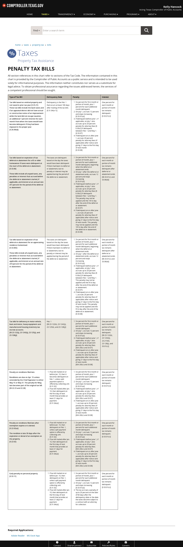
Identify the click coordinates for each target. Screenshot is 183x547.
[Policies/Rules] (108, 544)
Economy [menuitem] (88, 14)
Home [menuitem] (30, 14)
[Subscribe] (91, 544)
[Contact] (57, 544)
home (18, 44)
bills (49, 44)
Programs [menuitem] (132, 14)
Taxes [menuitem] (44, 14)
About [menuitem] (151, 14)
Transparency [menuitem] (65, 14)
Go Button (146, 30)
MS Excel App (33, 535)
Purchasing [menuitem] (110, 14)
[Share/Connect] (74, 544)
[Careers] (125, 544)
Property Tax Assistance (36, 60)
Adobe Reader (18, 535)
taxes (26, 44)
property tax (38, 44)
